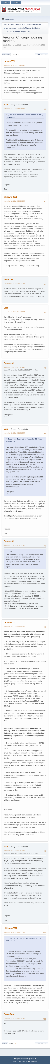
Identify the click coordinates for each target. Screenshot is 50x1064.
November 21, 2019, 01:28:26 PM (14, 433)
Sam (6, 104)
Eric (6, 308)
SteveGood (9, 1014)
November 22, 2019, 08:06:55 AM (14, 545)
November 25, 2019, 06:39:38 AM (14, 850)
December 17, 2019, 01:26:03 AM (14, 1018)
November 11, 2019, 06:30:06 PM (14, 201)
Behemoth (9, 363)
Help (15, 1058)
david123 (8, 280)
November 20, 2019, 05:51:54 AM (14, 367)
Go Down (6, 54)
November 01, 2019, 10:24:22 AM (14, 65)
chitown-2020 (10, 197)
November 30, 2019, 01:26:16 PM (14, 932)
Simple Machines (31, 1061)
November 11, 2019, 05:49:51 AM (14, 108)
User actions (41, 54)
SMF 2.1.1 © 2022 (19, 1061)
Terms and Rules (23, 1058)
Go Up (4, 1043)
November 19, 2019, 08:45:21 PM (14, 312)
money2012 (9, 61)
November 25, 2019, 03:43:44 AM (14, 626)
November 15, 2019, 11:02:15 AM (14, 284)
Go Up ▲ (33, 1058)
